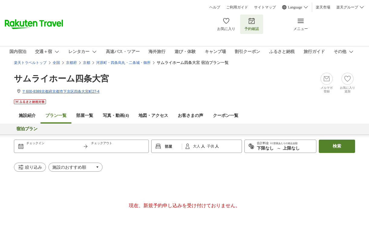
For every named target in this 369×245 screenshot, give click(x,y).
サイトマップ (265, 7)
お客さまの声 (190, 115)
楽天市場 (323, 7)
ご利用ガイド (237, 7)
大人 (197, 146)
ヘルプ (214, 7)
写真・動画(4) (116, 115)
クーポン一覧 (225, 115)
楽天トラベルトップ (30, 63)
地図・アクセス (153, 115)
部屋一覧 (84, 115)
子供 (211, 146)
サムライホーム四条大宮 (61, 78)
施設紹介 (27, 115)
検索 (337, 146)
